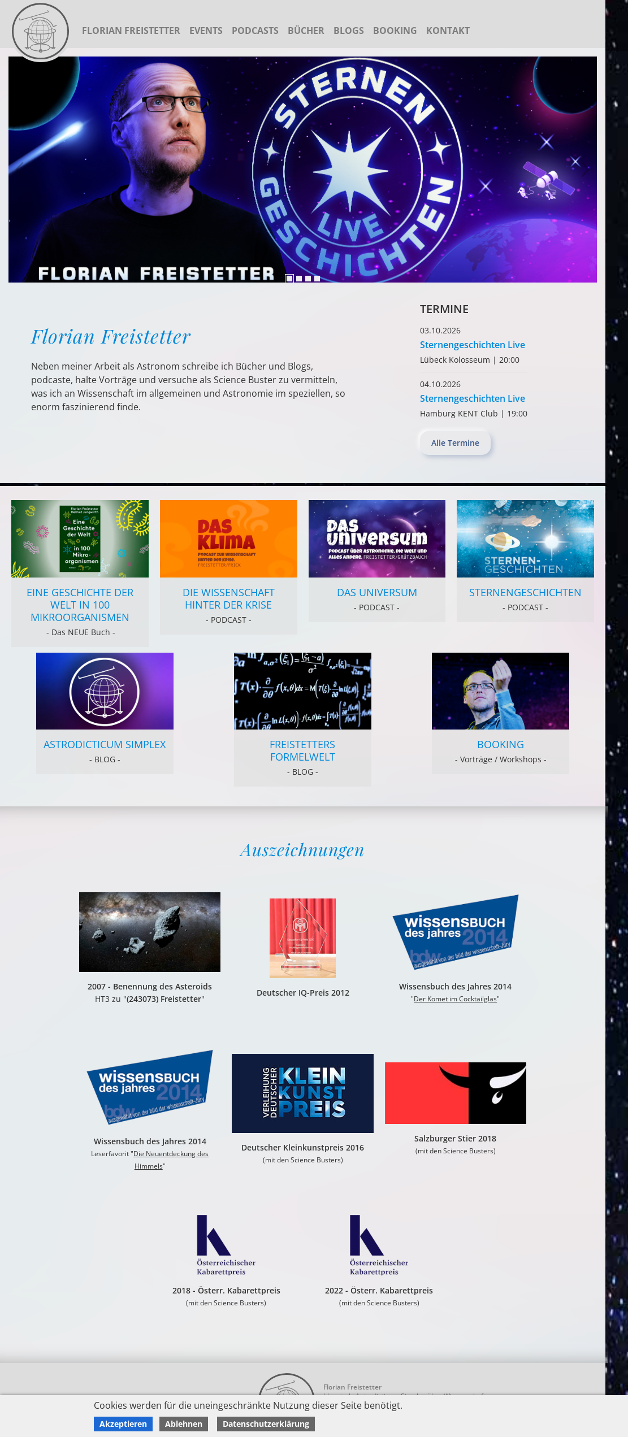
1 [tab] (289, 278)
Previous (585, 170)
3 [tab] (308, 278)
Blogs (349, 30)
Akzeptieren (123, 1423)
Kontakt (448, 30)
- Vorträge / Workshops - (501, 759)
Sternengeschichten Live (472, 344)
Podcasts (255, 30)
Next (19, 170)
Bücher (306, 30)
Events (206, 30)
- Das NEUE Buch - (79, 632)
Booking (395, 30)
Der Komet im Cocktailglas (455, 999)
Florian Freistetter (131, 30)
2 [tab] (299, 278)
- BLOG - (104, 759)
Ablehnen (183, 1423)
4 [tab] (317, 278)
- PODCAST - (229, 619)
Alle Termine (455, 442)
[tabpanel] (302, 170)
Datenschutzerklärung (266, 1423)
